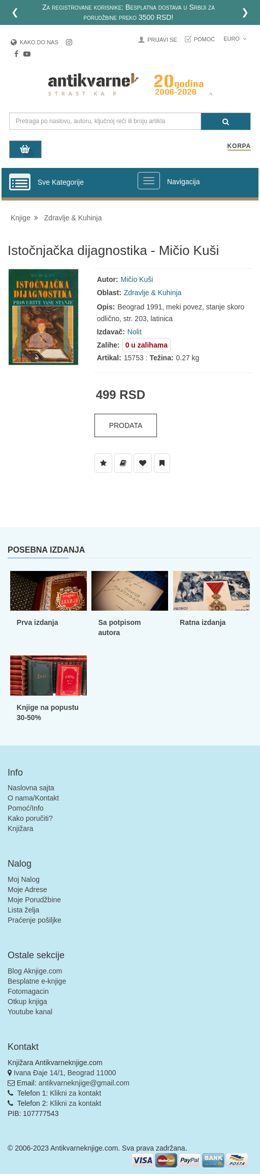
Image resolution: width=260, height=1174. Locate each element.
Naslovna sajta (31, 788)
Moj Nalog (24, 879)
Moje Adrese (27, 889)
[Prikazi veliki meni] (149, 180)
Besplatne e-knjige (37, 981)
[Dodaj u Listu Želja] (103, 463)
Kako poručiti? (30, 818)
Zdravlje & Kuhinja (73, 218)
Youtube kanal (30, 1012)
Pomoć (204, 39)
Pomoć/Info (26, 808)
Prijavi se (162, 40)
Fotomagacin (28, 991)
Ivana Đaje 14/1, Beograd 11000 (65, 1073)
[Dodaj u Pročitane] (162, 463)
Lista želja (23, 910)
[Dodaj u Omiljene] (143, 463)
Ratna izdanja (202, 622)
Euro (234, 39)
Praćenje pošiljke (34, 920)
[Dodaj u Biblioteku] (123, 463)
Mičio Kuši (137, 279)
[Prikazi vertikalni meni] (19, 182)
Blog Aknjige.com (35, 971)
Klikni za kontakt (75, 1093)
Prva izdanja (37, 622)
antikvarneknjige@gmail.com (84, 1083)
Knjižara (21, 828)
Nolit (134, 332)
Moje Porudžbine (34, 900)
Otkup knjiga (27, 1001)
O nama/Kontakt (33, 798)
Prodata (126, 425)
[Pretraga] (226, 121)
